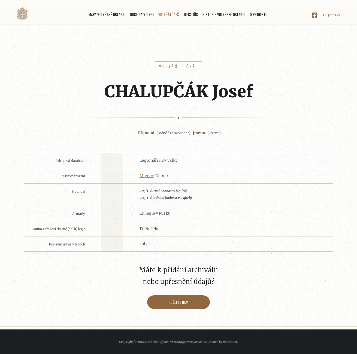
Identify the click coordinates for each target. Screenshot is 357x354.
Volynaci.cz (332, 15)
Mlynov (147, 175)
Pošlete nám (179, 302)
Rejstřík (191, 14)
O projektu (259, 14)
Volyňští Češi (169, 14)
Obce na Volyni (142, 14)
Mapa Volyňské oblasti (107, 14)
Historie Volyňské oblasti (223, 14)
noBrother (230, 342)
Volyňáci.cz (22, 13)
